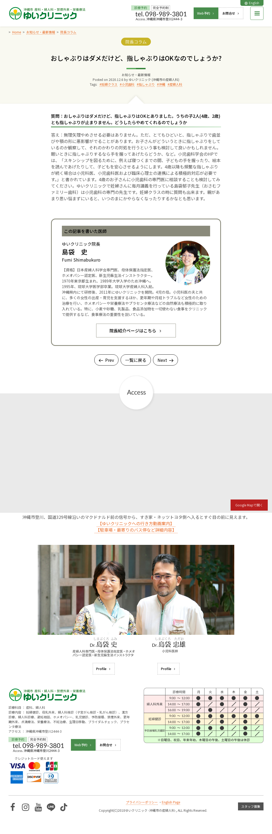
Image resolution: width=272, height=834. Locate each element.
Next (165, 360)
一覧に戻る (135, 360)
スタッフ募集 (250, 806)
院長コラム (136, 41)
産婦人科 (175, 84)
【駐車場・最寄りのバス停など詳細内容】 (136, 530)
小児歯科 (128, 84)
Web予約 (206, 13)
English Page (171, 802)
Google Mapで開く (249, 505)
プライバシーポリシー (142, 802)
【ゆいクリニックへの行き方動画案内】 (136, 523)
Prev (106, 360)
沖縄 (162, 84)
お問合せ (231, 13)
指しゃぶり (147, 84)
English (252, 3)
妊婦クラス (109, 84)
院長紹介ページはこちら (136, 330)
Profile (103, 668)
